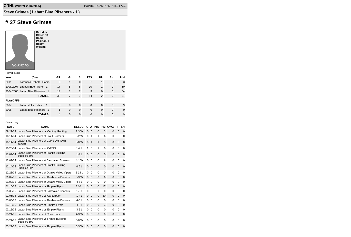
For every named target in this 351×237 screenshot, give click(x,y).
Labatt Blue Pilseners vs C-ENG (37, 148)
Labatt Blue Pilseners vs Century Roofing (42, 131)
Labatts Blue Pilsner (32, 86)
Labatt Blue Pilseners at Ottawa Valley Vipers (44, 172)
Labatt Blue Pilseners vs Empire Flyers (41, 186)
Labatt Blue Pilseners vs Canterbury (39, 195)
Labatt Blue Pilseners (33, 91)
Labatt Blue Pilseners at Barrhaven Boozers (44, 160)
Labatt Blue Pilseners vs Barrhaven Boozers (44, 177)
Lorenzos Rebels (30, 82)
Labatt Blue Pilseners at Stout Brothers (41, 136)
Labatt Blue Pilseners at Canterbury (39, 214)
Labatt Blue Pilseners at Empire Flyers (40, 204)
